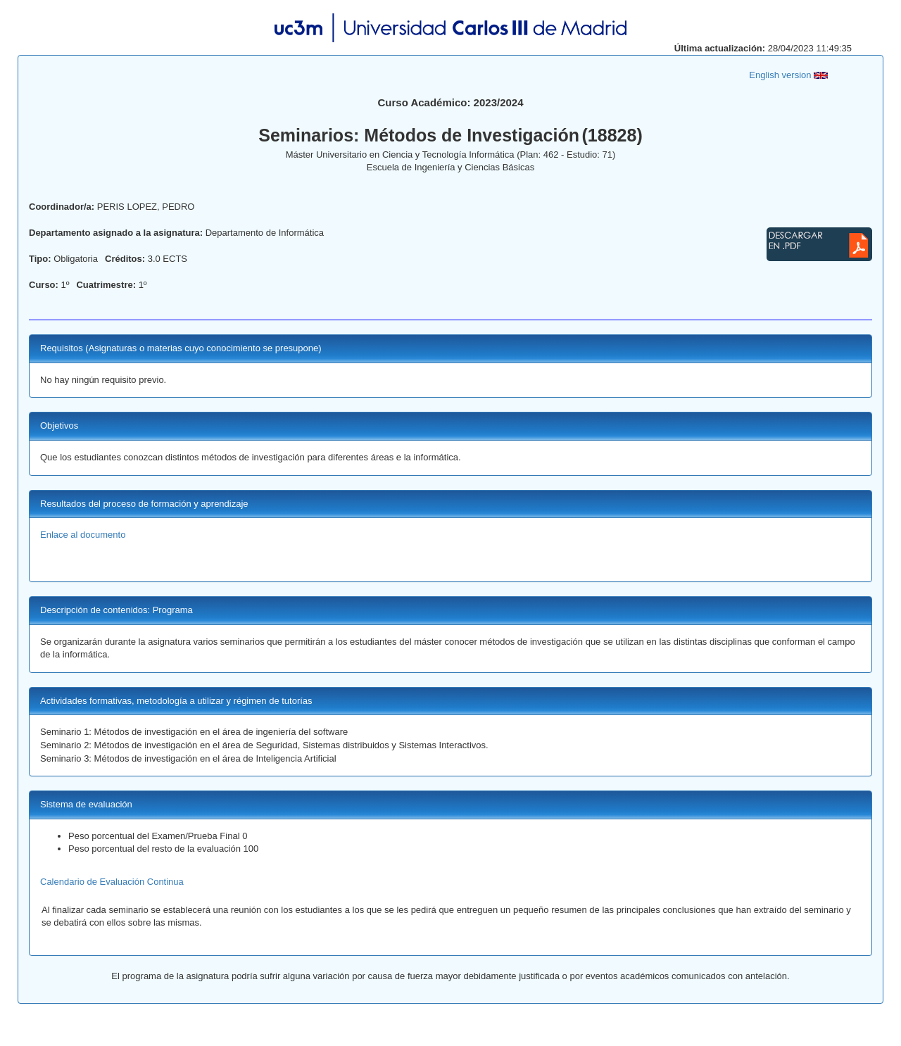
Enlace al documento (82, 534)
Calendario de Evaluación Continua (112, 881)
